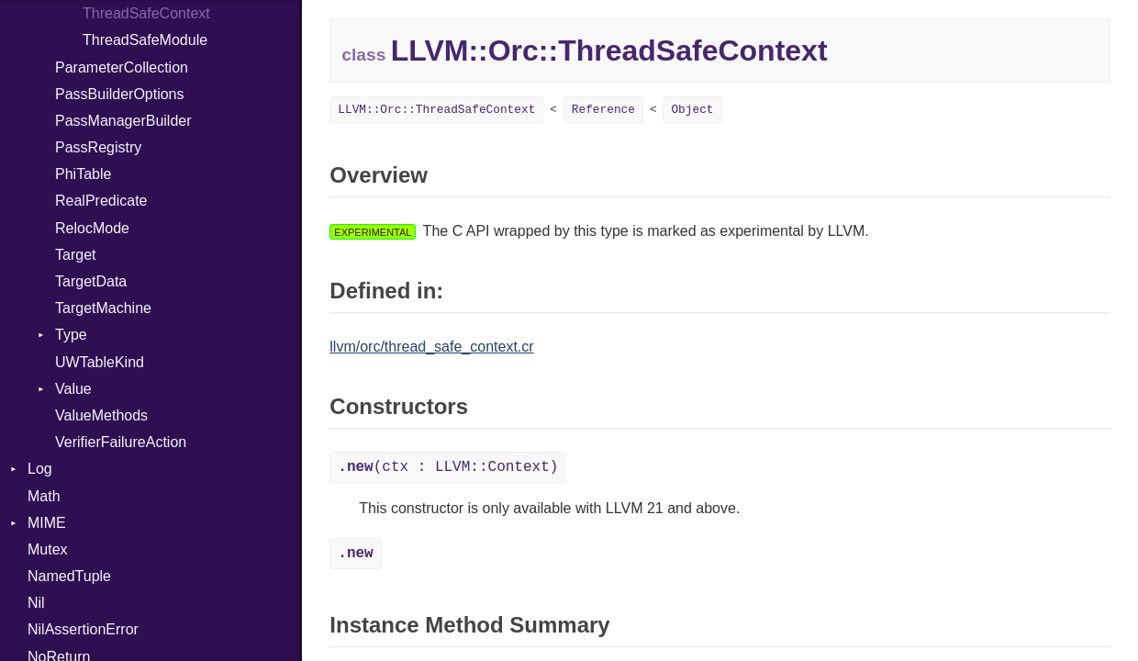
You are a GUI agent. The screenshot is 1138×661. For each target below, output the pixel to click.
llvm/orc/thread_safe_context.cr (431, 346)
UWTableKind (99, 362)
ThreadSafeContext (146, 13)
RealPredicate (101, 200)
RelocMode (92, 228)
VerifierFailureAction (120, 442)
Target (75, 255)
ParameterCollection (121, 67)
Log (40, 468)
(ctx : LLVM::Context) (448, 467)
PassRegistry (98, 147)
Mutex (48, 549)
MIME (47, 523)
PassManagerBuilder (123, 121)
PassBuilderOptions (119, 94)
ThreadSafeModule (145, 40)
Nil (36, 603)
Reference (603, 110)
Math (44, 496)
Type (71, 334)
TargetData (91, 281)
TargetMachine (103, 308)
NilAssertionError (83, 629)
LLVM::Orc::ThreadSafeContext (436, 110)
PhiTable (83, 174)
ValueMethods (101, 415)
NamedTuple (69, 576)
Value (73, 389)
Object (692, 110)
